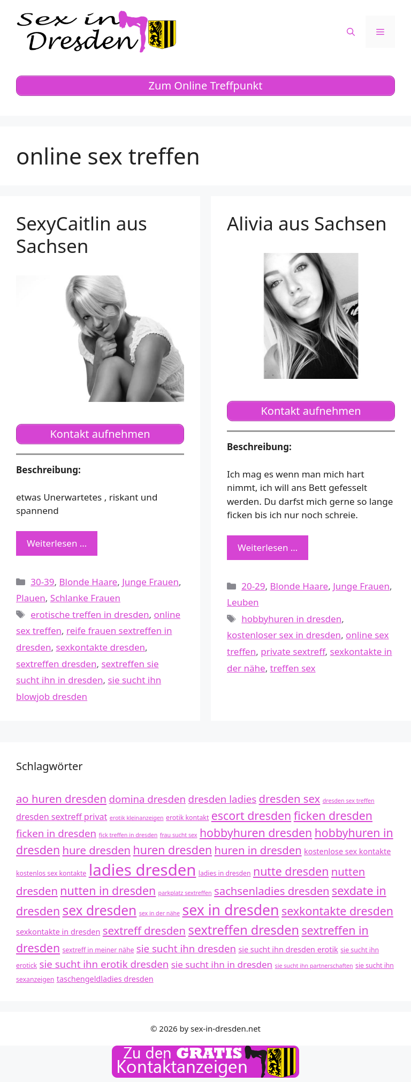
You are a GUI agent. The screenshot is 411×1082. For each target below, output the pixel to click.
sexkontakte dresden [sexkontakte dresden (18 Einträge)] (337, 911)
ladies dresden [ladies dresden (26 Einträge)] (142, 869)
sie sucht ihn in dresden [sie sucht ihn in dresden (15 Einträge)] (221, 964)
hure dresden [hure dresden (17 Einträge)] (97, 849)
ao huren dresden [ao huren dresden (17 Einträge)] (61, 798)
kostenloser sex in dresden (284, 635)
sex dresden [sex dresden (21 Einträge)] (100, 910)
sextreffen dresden (56, 664)
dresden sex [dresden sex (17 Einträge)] (290, 798)
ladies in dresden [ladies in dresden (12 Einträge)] (225, 873)
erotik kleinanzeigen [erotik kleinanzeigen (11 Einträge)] (137, 818)
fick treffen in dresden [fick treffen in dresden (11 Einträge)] (127, 835)
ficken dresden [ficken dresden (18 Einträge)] (333, 815)
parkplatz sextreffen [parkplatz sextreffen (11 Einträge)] (185, 893)
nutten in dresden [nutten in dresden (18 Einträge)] (108, 890)
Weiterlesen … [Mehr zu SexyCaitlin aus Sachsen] (57, 543)
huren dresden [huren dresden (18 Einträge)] (172, 849)
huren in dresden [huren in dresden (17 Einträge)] (258, 849)
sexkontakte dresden (100, 647)
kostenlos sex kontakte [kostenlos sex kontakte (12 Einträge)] (51, 873)
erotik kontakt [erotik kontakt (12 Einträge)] (187, 817)
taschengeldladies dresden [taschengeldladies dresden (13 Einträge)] (105, 979)
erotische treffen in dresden (90, 614)
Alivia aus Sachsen (307, 223)
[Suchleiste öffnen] (351, 32)
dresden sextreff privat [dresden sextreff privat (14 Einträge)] (61, 817)
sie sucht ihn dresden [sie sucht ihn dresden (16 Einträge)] (186, 948)
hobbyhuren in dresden (291, 619)
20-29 (253, 586)
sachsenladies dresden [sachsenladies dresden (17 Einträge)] (272, 890)
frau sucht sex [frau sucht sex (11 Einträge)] (178, 835)
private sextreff (293, 651)
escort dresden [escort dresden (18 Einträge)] (251, 815)
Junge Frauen (150, 582)
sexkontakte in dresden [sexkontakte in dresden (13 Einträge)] (58, 932)
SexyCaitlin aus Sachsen (81, 234)
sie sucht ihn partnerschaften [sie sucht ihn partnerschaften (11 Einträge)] (314, 965)
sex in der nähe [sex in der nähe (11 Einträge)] (159, 913)
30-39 (42, 582)
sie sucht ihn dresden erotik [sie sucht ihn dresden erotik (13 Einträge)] (288, 949)
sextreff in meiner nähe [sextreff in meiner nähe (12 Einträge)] (98, 949)
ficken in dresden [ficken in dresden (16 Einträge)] (56, 833)
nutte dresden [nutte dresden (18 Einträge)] (291, 871)
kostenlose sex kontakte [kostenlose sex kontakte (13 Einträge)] (347, 851)
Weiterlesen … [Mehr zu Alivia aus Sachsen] (268, 547)
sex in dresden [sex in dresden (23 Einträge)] (230, 910)
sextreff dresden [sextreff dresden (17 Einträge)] (144, 930)
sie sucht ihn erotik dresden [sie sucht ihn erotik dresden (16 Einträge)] (104, 964)
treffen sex (293, 668)
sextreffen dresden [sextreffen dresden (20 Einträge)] (243, 929)
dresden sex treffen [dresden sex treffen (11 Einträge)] (349, 800)
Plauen (30, 598)
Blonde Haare (88, 582)
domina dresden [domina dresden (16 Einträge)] (147, 798)
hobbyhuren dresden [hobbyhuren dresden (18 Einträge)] (256, 832)
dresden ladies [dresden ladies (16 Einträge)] (222, 798)
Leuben (243, 602)
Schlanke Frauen (85, 598)
